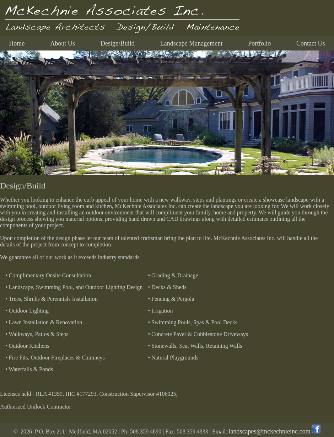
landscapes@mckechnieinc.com (270, 431)
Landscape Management (191, 43)
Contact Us (310, 43)
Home (17, 43)
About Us (62, 43)
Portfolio (259, 43)
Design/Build (118, 43)
